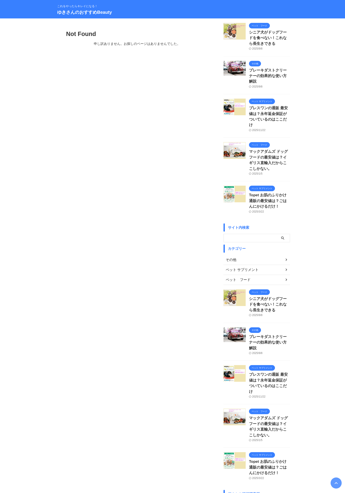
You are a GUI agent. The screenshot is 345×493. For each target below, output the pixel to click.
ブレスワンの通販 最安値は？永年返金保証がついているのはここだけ (269, 104)
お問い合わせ (127, 463)
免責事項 (221, 463)
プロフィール (148, 463)
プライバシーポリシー (196, 463)
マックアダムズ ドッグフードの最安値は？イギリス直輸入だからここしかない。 (269, 140)
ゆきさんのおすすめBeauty (84, 12)
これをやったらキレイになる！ (172, 472)
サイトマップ (170, 463)
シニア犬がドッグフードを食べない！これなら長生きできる (269, 37)
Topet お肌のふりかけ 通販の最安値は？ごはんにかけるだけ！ (269, 176)
